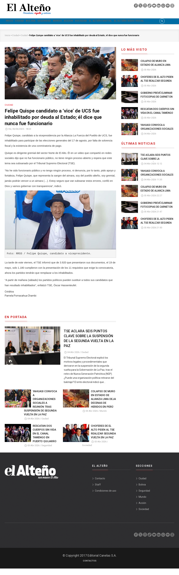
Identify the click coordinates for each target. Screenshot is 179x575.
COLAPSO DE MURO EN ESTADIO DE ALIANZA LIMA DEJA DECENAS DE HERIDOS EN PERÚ (103, 405)
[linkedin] (159, 6)
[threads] (172, 6)
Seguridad (61, 21)
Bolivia (42, 21)
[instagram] (145, 6)
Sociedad (112, 21)
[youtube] (154, 6)
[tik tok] (150, 6)
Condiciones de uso (105, 497)
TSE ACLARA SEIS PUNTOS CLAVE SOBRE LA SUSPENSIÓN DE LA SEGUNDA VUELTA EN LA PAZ (89, 344)
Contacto (100, 485)
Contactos (89, 567)
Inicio (11, 21)
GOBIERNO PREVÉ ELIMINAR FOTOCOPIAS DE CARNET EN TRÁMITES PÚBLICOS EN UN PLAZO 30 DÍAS (157, 105)
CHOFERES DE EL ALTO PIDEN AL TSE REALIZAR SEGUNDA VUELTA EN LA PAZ (103, 438)
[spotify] (168, 6)
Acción (94, 21)
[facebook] (136, 6)
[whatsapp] (163, 6)
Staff (98, 491)
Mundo (79, 21)
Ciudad (26, 21)
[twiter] (140, 6)
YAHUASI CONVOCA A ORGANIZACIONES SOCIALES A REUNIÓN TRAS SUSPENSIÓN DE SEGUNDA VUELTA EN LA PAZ (40, 409)
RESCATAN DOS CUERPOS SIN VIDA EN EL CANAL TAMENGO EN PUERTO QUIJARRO (44, 440)
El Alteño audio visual (24, 27)
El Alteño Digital (137, 21)
